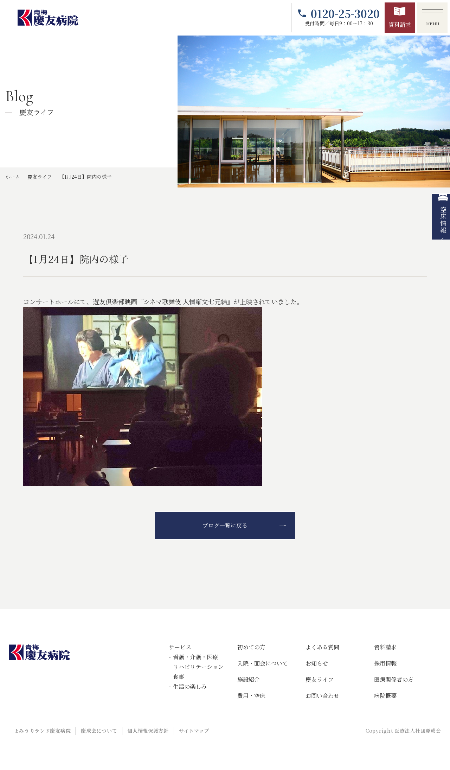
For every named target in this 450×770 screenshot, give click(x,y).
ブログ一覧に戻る (225, 525)
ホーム (12, 176)
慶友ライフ (39, 176)
